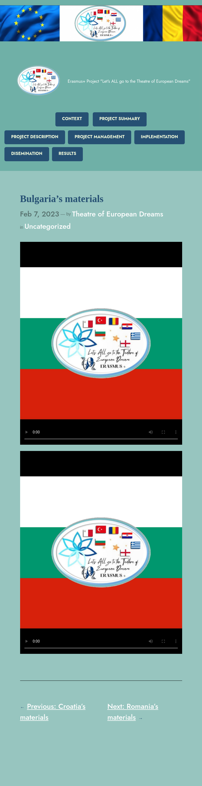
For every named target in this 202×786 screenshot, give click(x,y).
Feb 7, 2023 (39, 214)
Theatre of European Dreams (117, 214)
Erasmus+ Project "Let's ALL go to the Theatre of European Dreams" (129, 81)
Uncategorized (47, 226)
